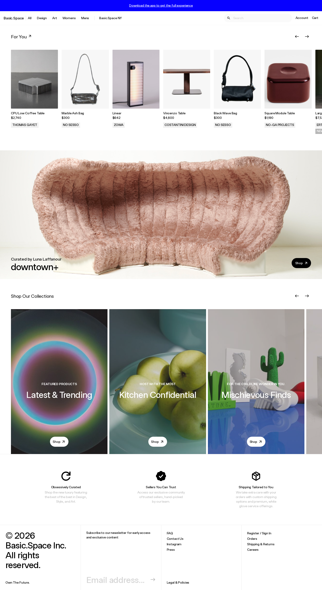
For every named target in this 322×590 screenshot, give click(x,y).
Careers (253, 549)
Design (42, 18)
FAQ (170, 533)
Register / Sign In (259, 533)
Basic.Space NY (110, 18)
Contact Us (175, 538)
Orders (252, 538)
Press (171, 549)
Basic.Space (14, 18)
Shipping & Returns (260, 544)
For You (21, 36)
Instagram (174, 544)
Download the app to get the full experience (161, 5)
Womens (69, 18)
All (29, 18)
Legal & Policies (178, 582)
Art (54, 18)
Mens (85, 18)
